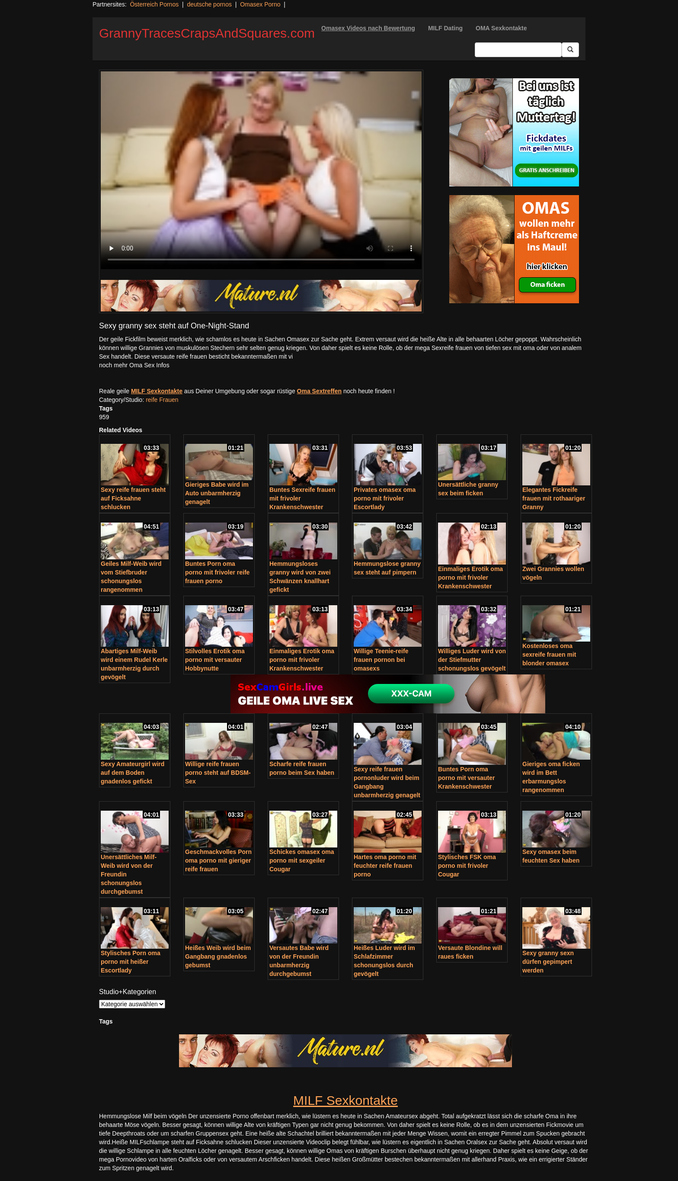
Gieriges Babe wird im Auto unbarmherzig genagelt (217, 493)
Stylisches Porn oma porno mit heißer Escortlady (130, 962)
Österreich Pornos (154, 4)
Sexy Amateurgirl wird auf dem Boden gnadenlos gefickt (132, 773)
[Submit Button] (570, 49)
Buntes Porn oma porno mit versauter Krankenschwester (466, 778)
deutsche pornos (209, 4)
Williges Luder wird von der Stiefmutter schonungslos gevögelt (472, 660)
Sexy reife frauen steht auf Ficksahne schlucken (133, 498)
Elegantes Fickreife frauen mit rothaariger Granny (553, 498)
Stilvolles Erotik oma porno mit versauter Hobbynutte (215, 660)
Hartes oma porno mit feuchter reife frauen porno (385, 866)
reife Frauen (162, 399)
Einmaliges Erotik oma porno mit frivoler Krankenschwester (470, 577)
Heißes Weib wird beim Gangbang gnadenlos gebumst (218, 956)
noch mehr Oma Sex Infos (134, 365)
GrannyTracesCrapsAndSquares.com (207, 33)
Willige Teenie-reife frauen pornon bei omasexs (381, 660)
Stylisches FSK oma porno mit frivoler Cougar (467, 866)
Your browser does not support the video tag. (261, 170)
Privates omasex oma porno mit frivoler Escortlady (385, 498)
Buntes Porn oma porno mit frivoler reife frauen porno (217, 572)
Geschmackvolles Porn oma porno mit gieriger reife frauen (218, 860)
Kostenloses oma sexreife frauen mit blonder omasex (549, 654)
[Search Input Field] (518, 49)
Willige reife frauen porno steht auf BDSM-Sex (218, 773)
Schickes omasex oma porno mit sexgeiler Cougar (301, 860)
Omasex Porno (260, 4)
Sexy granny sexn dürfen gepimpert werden (548, 962)
